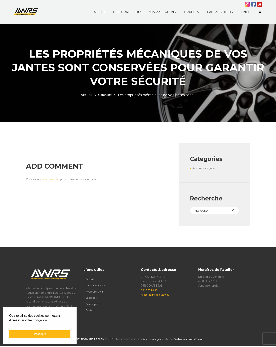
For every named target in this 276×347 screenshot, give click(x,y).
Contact (91, 311)
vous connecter (51, 179)
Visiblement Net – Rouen (191, 340)
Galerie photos (95, 305)
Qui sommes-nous (97, 286)
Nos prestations (96, 292)
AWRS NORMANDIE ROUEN (86, 340)
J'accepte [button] (39, 333)
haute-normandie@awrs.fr (157, 295)
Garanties (105, 95)
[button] (9, 325)
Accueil (85, 95)
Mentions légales (152, 340)
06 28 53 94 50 (150, 291)
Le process (92, 298)
